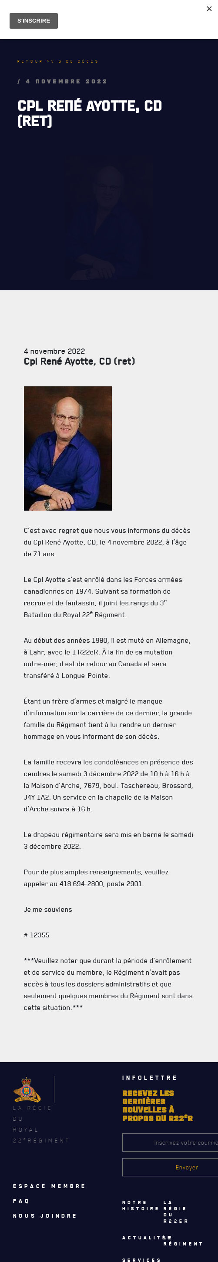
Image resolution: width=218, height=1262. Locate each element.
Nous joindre (45, 1215)
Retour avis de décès (58, 61)
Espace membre (50, 1185)
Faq (22, 1200)
